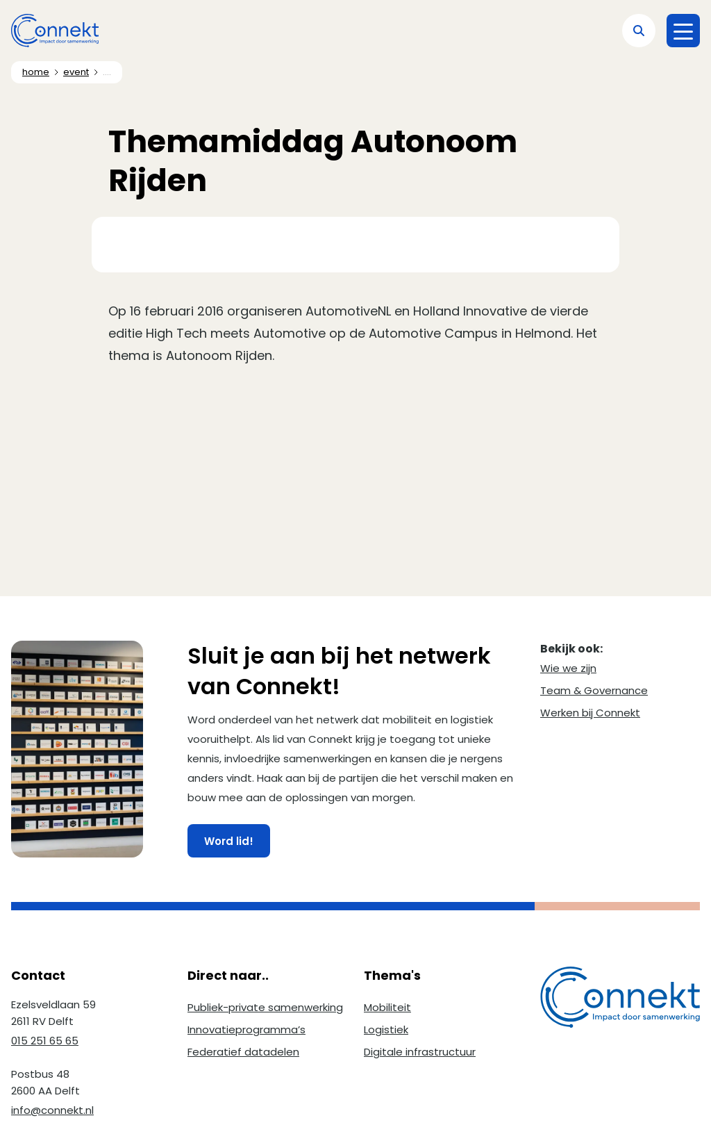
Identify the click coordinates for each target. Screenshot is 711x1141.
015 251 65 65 (44, 1040)
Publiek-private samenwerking (265, 1007)
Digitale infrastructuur (420, 1051)
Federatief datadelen (243, 1051)
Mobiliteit (387, 1007)
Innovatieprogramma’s (246, 1029)
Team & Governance (594, 690)
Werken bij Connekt (590, 712)
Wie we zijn (568, 668)
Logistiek (386, 1029)
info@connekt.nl (52, 1110)
